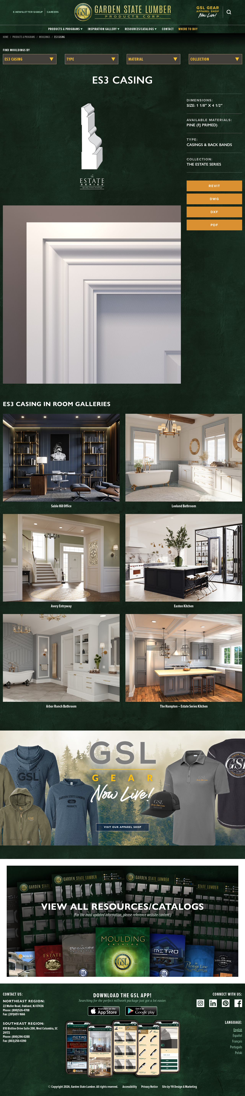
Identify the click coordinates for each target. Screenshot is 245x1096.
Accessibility (129, 1086)
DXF (214, 211)
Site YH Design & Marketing (179, 1086)
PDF (214, 224)
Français (237, 1041)
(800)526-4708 (20, 1010)
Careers (53, 12)
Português (236, 1046)
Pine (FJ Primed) (202, 125)
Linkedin (213, 1003)
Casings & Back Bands (209, 144)
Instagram (200, 1003)
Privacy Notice (149, 1086)
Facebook (238, 1003)
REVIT (214, 185)
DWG (214, 198)
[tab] (65, 29)
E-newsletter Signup (28, 12)
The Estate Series (204, 164)
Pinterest (225, 1003)
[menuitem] (209, 12)
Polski (238, 1052)
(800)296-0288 (21, 1036)
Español (237, 1035)
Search (229, 12)
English (238, 1029)
